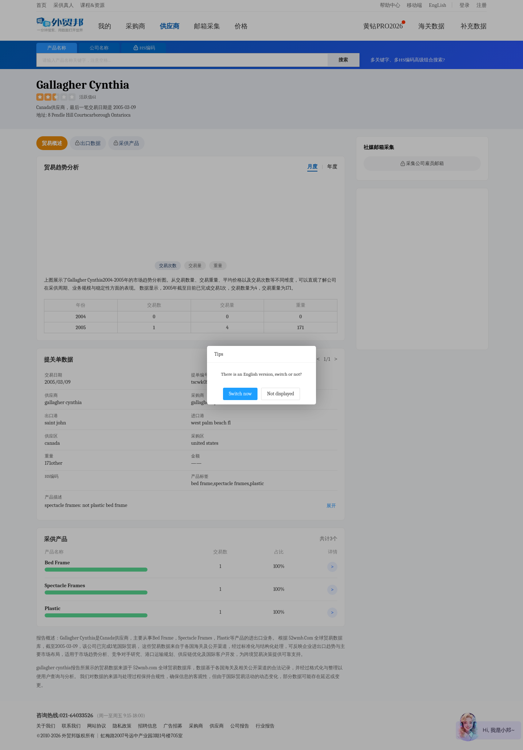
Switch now (240, 393)
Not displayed (280, 393)
